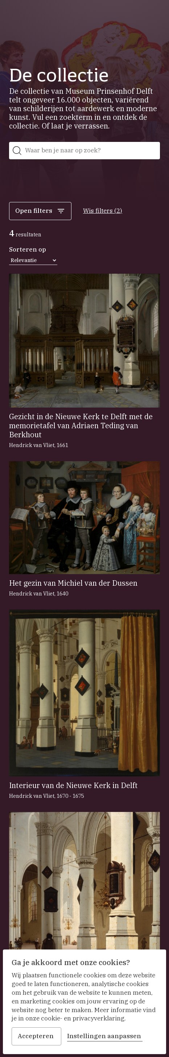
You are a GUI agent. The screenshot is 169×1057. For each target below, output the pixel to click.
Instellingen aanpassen (105, 1036)
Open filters (40, 211)
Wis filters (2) (102, 211)
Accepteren (36, 1036)
